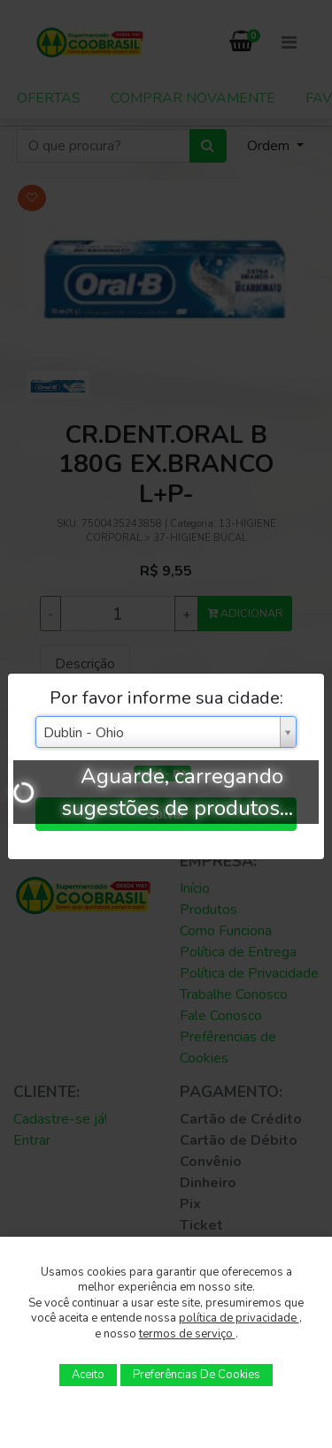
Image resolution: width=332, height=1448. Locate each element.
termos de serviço (187, 1334)
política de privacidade (239, 1318)
